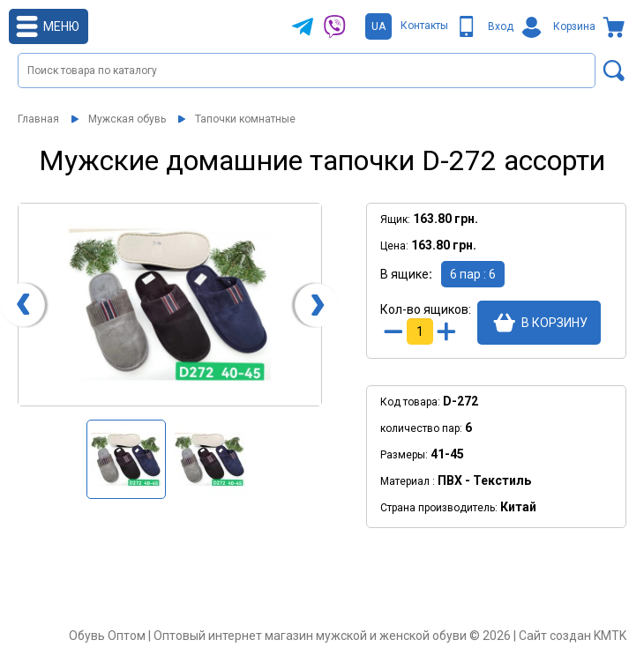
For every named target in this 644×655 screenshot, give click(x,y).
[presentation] (23, 305)
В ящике (404, 274)
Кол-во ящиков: (424, 309)
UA (378, 26)
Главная (38, 119)
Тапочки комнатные (245, 119)
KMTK (610, 636)
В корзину (554, 323)
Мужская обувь (127, 119)
